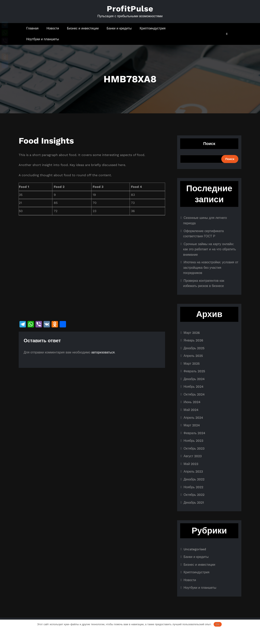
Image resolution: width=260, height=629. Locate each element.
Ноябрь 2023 (193, 441)
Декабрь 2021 (194, 502)
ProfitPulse (130, 8)
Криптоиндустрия (153, 28)
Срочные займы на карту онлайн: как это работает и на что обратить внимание (209, 249)
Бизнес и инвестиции (83, 28)
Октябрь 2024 (194, 394)
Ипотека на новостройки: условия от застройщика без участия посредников (210, 267)
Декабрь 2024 (194, 379)
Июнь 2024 (192, 402)
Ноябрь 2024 (193, 386)
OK (217, 624)
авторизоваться (103, 352)
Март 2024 (192, 425)
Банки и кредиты (119, 28)
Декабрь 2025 (194, 348)
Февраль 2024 (194, 433)
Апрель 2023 (193, 471)
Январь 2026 (193, 340)
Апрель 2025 (193, 356)
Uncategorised (195, 549)
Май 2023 (191, 464)
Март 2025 (192, 363)
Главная (32, 28)
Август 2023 (193, 456)
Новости (53, 28)
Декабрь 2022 (194, 479)
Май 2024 (191, 410)
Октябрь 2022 (194, 495)
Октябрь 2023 (194, 448)
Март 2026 (192, 333)
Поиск (209, 143)
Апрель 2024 (193, 418)
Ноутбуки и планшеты (42, 39)
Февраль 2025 (194, 371)
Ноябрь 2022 (193, 487)
